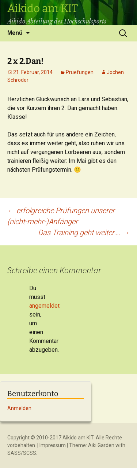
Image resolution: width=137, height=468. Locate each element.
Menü (15, 33)
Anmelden (19, 408)
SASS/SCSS (21, 453)
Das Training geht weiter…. (84, 232)
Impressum (52, 445)
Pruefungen (80, 72)
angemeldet (44, 305)
